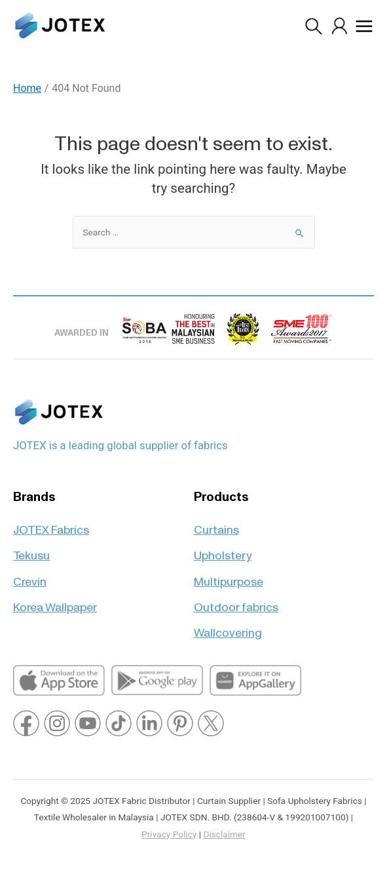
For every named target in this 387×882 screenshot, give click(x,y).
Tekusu (31, 550)
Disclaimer (224, 834)
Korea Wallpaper (55, 601)
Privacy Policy (168, 834)
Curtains (216, 524)
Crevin (29, 576)
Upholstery (223, 550)
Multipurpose (228, 576)
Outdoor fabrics (236, 601)
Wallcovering (228, 627)
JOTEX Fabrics (51, 524)
